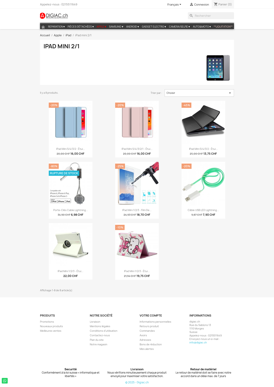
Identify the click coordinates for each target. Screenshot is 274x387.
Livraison (95, 321)
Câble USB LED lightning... (203, 210)
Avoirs (143, 335)
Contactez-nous (100, 335)
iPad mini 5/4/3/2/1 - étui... (137, 149)
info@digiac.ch (198, 342)
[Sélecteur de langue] (174, 5)
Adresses (145, 339)
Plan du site (97, 339)
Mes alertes (147, 349)
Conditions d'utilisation (103, 330)
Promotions (47, 321)
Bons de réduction (151, 344)
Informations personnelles (155, 321)
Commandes (147, 330)
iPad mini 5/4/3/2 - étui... (70, 149)
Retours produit (149, 326)
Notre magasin (98, 344)
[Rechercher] (211, 15)
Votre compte (151, 315)
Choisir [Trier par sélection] (199, 93)
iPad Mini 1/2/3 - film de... (137, 210)
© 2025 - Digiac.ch (137, 382)
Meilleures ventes (50, 330)
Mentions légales (100, 326)
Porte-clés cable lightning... (70, 210)
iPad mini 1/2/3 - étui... (70, 271)
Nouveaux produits (51, 326)
